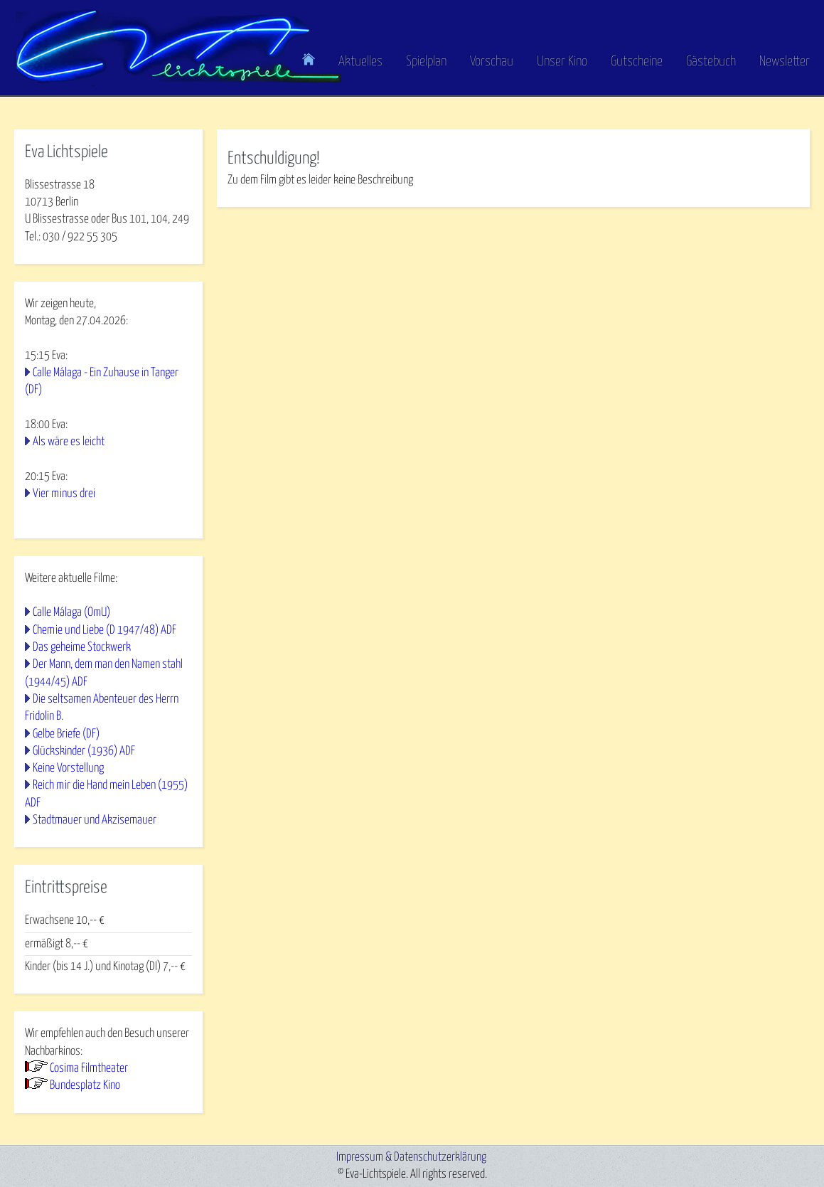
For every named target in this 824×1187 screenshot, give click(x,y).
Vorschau (491, 61)
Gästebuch (711, 61)
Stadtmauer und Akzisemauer (94, 820)
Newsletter (784, 61)
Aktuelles (360, 61)
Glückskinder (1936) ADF (84, 751)
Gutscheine (637, 61)
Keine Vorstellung (68, 768)
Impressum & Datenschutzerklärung (411, 1157)
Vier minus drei (64, 494)
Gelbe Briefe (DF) (66, 734)
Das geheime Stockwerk (82, 648)
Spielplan (426, 61)
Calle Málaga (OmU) (71, 613)
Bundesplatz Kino (85, 1086)
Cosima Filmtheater (89, 1069)
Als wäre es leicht (69, 442)
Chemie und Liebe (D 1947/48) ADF (104, 630)
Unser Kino (562, 61)
